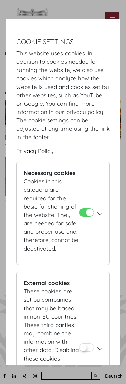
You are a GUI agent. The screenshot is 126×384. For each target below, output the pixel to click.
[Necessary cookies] (86, 212)
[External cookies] (86, 347)
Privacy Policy (35, 150)
